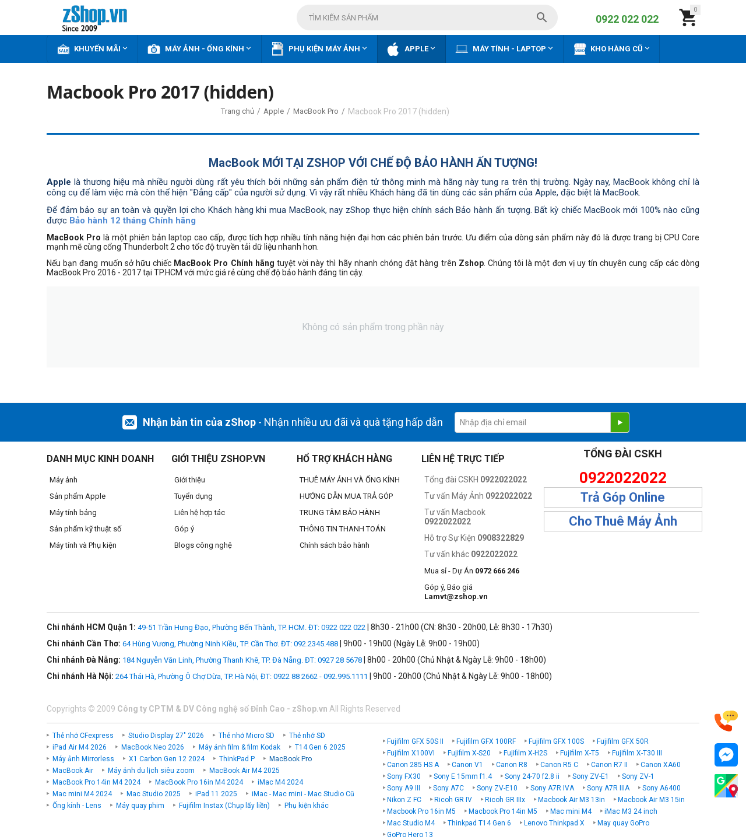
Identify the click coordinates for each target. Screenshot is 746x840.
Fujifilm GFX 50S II (415, 741)
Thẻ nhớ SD (307, 736)
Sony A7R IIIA (608, 788)
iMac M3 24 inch (630, 811)
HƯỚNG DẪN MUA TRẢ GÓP (346, 496)
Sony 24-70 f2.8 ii (532, 776)
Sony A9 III (403, 788)
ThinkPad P (237, 759)
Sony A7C (448, 788)
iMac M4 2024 (280, 782)
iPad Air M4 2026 (79, 747)
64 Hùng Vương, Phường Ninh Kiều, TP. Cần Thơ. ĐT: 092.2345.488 (230, 643)
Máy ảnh (64, 479)
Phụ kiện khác (306, 806)
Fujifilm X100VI (411, 753)
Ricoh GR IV (453, 800)
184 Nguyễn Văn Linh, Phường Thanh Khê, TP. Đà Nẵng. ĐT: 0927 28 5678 (242, 660)
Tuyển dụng (193, 496)
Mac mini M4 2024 (82, 794)
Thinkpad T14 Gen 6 (479, 823)
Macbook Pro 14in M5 (503, 811)
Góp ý (184, 528)
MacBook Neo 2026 (152, 747)
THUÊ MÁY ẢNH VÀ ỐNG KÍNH (350, 479)
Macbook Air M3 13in (571, 800)
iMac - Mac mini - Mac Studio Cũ (303, 794)
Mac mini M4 (571, 811)
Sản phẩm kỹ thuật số (85, 528)
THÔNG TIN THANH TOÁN (343, 528)
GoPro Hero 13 (410, 835)
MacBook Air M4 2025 (244, 770)
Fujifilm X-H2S (525, 753)
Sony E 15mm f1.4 (463, 776)
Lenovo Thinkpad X (554, 823)
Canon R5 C (559, 765)
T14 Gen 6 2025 (320, 747)
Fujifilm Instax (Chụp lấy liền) (224, 806)
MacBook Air (72, 770)
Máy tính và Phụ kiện (83, 545)
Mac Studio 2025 (153, 794)
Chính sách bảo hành (335, 545)
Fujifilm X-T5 (579, 753)
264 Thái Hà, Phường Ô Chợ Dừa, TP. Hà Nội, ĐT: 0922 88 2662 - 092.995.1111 (241, 676)
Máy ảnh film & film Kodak (239, 747)
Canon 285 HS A (413, 765)
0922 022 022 (627, 19)
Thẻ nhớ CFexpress (83, 736)
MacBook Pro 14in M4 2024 (96, 782)
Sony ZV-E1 (590, 776)
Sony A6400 (661, 788)
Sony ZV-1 (638, 776)
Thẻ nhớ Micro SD (247, 736)
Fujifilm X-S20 (469, 753)
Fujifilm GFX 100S (556, 741)
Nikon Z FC (404, 800)
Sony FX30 (404, 776)
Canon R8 (511, 765)
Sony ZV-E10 (497, 788)
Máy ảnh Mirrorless (83, 759)
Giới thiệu (189, 479)
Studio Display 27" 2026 (166, 736)
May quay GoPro (623, 823)
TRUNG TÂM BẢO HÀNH (340, 512)
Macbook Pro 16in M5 (421, 811)
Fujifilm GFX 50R (623, 741)
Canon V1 (467, 765)
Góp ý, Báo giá (456, 592)
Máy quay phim (140, 806)
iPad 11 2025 (216, 794)
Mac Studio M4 (411, 823)
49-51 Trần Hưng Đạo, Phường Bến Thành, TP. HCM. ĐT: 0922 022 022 (251, 627)
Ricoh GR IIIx (505, 800)
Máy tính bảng (73, 512)
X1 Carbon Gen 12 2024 (167, 759)
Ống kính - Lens (76, 806)
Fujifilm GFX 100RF (486, 741)
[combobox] (427, 17)
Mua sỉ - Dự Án (471, 570)
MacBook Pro (290, 759)
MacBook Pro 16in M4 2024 (199, 782)
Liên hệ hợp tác (199, 512)
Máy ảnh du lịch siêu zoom (151, 770)
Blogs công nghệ (203, 545)
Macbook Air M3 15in (651, 800)
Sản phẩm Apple (77, 496)
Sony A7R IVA (552, 788)
